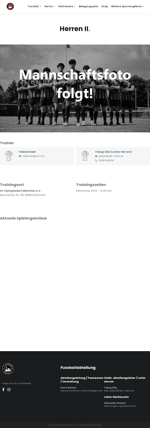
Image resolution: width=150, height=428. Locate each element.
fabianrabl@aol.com (33, 156)
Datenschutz (95, 425)
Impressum (84, 425)
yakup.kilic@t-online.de (111, 156)
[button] (36, 6)
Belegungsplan (88, 6)
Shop (105, 6)
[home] (14, 6)
